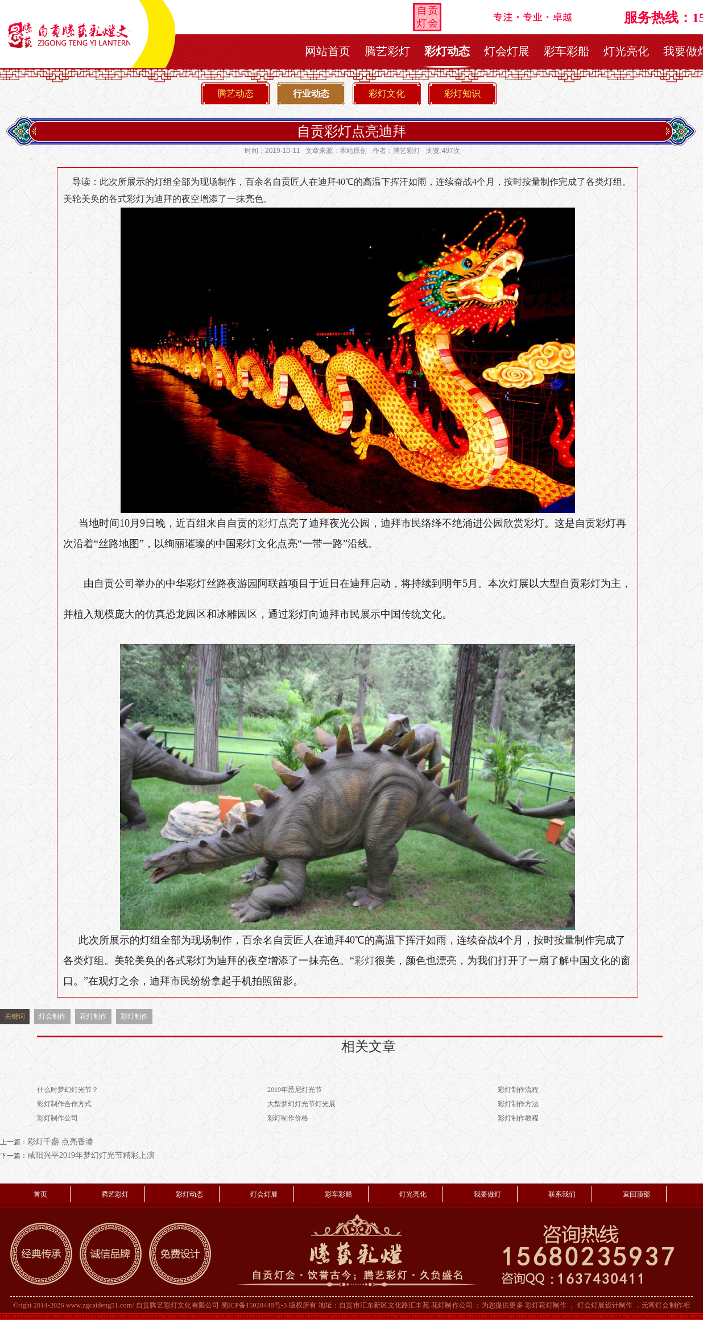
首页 (40, 1194)
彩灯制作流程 (518, 1090)
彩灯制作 (134, 1016)
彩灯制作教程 (518, 1118)
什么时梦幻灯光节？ (67, 1090)
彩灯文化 (387, 93)
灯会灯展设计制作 (605, 1305)
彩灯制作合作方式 (64, 1104)
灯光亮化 (626, 51)
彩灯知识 (462, 93)
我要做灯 (487, 1194)
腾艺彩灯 (387, 51)
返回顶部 (636, 1194)
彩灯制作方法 (518, 1104)
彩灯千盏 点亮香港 (60, 1141)
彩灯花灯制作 (545, 1305)
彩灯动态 (447, 51)
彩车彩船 (566, 51)
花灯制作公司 (452, 1305)
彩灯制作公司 (57, 1118)
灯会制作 (52, 1016)
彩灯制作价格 (287, 1118)
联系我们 (562, 1194)
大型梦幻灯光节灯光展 (301, 1104)
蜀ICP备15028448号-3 (254, 1305)
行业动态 (311, 93)
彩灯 (268, 523)
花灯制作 (93, 1016)
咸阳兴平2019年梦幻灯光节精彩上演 (91, 1155)
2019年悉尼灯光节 (294, 1090)
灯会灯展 (507, 51)
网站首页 (327, 51)
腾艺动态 (235, 93)
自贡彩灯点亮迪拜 (351, 131)
